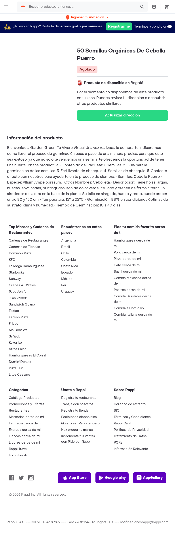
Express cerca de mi (25, 430)
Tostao (14, 311)
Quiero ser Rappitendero (80, 423)
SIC (116, 411)
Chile (65, 253)
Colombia (68, 260)
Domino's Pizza (20, 253)
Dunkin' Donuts (20, 362)
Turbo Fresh (18, 455)
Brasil (65, 247)
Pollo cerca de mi (127, 252)
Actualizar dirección (122, 115)
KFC (12, 260)
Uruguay (67, 292)
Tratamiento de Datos (130, 436)
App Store (75, 477)
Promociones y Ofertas (26, 404)
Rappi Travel (18, 449)
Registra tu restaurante (79, 398)
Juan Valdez (18, 298)
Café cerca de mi (127, 265)
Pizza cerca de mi (127, 259)
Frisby (13, 324)
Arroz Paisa (17, 349)
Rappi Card (122, 423)
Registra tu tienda (74, 411)
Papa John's (18, 292)
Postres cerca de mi (129, 290)
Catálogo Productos (24, 398)
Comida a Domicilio (129, 308)
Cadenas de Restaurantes (28, 240)
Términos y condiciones (152, 26)
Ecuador (67, 272)
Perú (64, 285)
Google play (112, 477)
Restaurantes (19, 411)
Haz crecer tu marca (77, 430)
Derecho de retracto (130, 404)
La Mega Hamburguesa (26, 266)
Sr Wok (14, 336)
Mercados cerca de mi (26, 417)
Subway (15, 279)
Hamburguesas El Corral (27, 355)
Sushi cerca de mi (128, 272)
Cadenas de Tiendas (24, 247)
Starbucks (16, 272)
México (66, 279)
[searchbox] (81, 7)
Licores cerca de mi (24, 443)
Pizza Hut (16, 368)
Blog (117, 398)
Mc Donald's (18, 330)
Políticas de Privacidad (131, 430)
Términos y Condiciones (132, 417)
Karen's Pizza (19, 317)
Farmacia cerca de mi (25, 423)
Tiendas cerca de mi (24, 436)
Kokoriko (15, 343)
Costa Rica (69, 266)
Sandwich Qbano (22, 304)
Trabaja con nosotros (77, 404)
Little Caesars (19, 375)
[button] (87, 17)
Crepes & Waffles (22, 285)
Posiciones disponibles (79, 417)
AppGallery (150, 477)
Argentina (68, 240)
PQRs (118, 443)
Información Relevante (131, 449)
